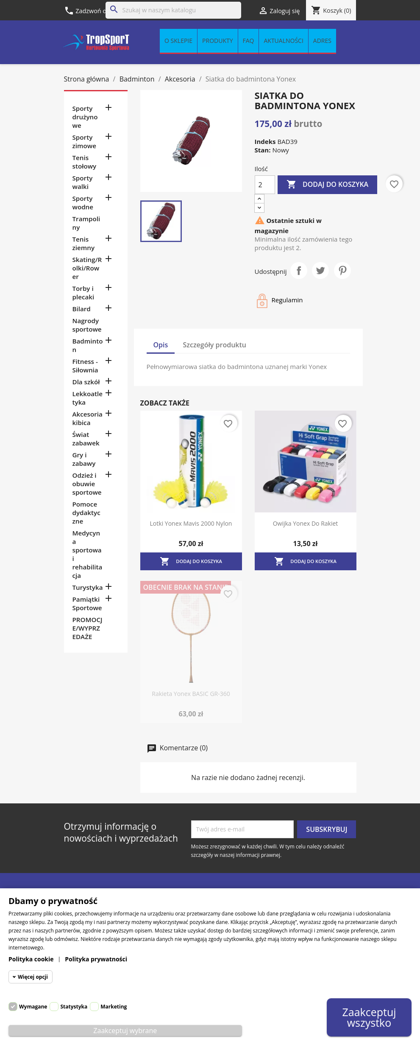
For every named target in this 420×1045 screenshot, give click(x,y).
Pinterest (342, 270)
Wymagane (33, 1006)
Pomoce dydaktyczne (86, 512)
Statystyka (73, 1006)
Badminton (87, 345)
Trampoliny (86, 222)
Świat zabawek (86, 438)
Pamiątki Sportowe (87, 603)
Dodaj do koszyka (327, 184)
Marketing (113, 1006)
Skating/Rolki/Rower (87, 268)
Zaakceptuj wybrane (125, 1030)
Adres (322, 41)
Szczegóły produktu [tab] (215, 344)
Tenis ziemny (83, 243)
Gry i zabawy (84, 459)
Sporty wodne (83, 202)
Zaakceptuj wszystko (369, 1017)
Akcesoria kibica (87, 418)
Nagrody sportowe (87, 324)
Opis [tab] (160, 344)
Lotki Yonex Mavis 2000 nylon (191, 523)
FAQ (248, 41)
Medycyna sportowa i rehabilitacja (87, 554)
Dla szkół (86, 381)
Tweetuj (320, 270)
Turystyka (87, 587)
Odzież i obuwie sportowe (87, 483)
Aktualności (283, 41)
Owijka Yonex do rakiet (305, 523)
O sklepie (178, 41)
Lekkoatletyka (87, 397)
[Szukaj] (173, 10)
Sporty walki (82, 182)
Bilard (81, 308)
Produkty (217, 41)
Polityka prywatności (96, 959)
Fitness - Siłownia (85, 365)
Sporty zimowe (84, 141)
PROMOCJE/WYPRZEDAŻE (87, 628)
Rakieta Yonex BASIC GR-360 (191, 694)
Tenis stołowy (84, 161)
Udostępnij (298, 270)
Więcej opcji (33, 976)
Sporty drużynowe (85, 117)
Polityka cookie (31, 959)
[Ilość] (265, 184)
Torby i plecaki (83, 292)
